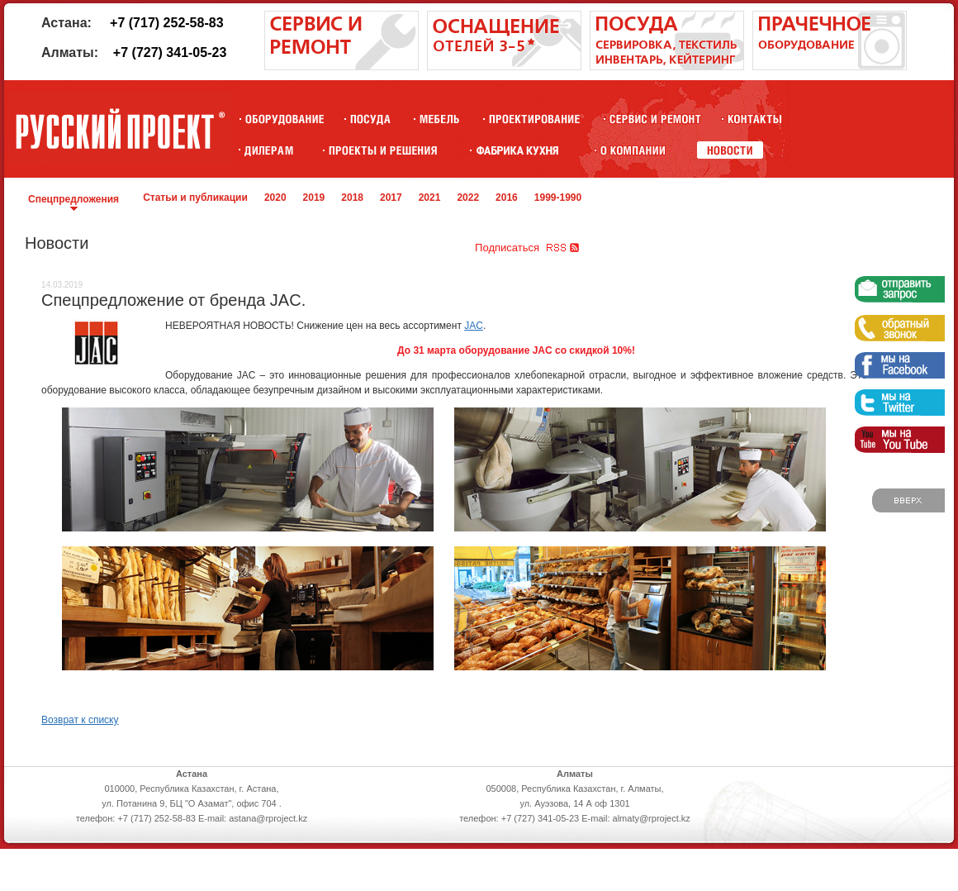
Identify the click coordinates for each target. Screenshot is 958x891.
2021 (430, 197)
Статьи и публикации (195, 197)
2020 (275, 197)
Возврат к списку (80, 720)
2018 (352, 197)
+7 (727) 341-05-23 (169, 52)
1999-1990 (557, 197)
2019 (314, 197)
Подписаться (507, 247)
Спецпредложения (73, 199)
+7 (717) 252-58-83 (166, 23)
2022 (468, 197)
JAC (473, 325)
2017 (391, 197)
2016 (507, 197)
